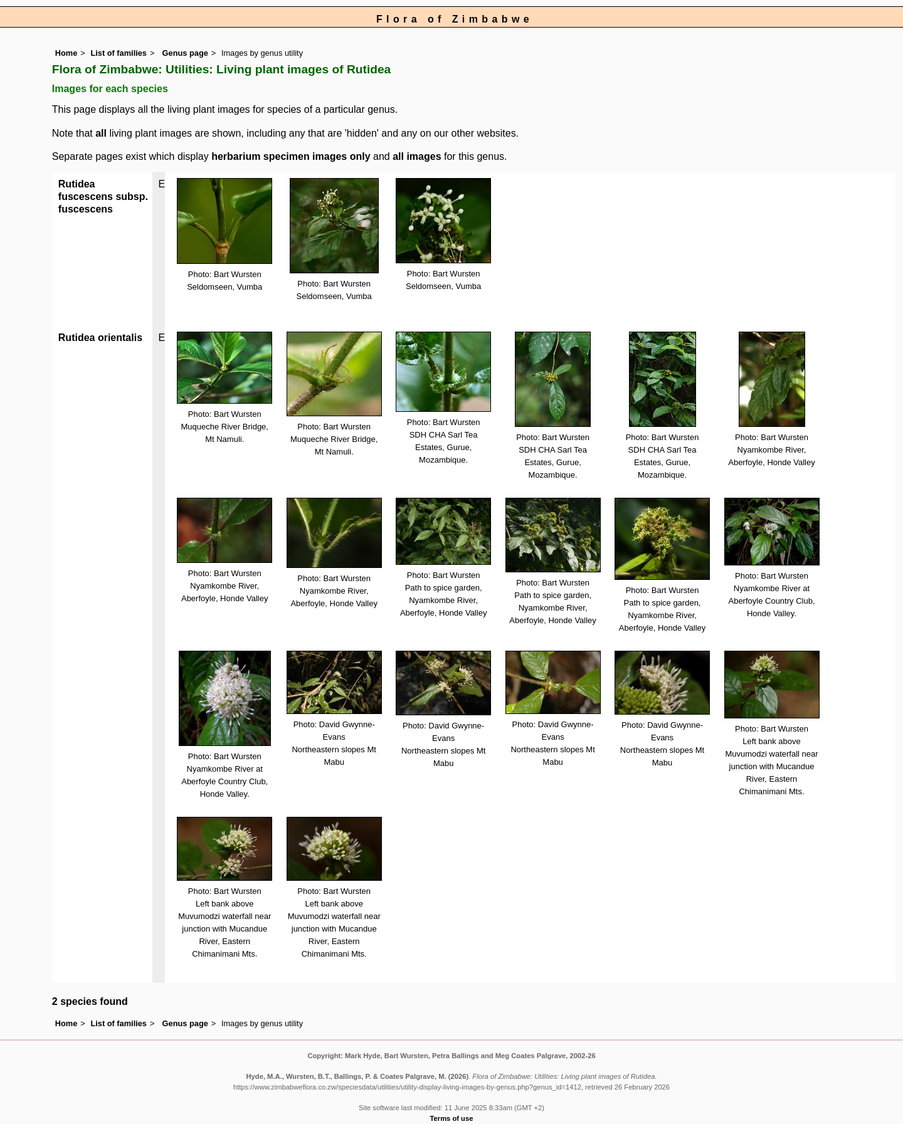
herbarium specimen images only (290, 156)
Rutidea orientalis (100, 337)
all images (417, 156)
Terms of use (451, 1118)
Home (66, 53)
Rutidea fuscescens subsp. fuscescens (103, 196)
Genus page (185, 53)
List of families (118, 53)
